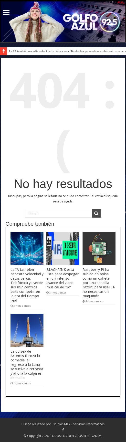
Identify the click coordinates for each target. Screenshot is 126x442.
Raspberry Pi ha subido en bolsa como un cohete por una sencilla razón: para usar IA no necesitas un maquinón (99, 282)
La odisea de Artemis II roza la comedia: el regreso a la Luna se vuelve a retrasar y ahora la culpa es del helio (26, 364)
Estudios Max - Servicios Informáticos (78, 424)
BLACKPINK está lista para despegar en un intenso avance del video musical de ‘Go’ (62, 278)
